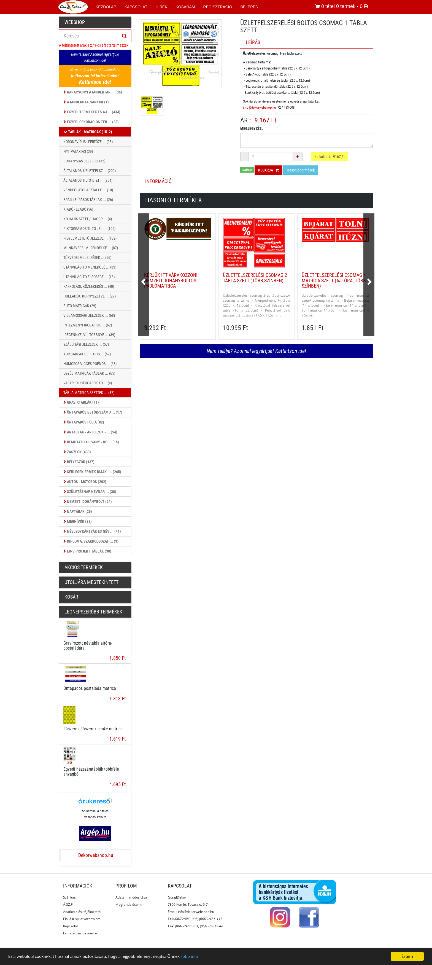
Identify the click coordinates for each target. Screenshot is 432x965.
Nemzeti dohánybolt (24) (87, 501)
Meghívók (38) (77, 521)
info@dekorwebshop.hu (259, 107)
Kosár (71, 597)
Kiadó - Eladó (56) (78, 209)
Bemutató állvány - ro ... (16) (91, 442)
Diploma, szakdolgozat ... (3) (90, 541)
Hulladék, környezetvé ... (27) (89, 296)
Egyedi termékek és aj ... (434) (91, 112)
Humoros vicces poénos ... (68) (90, 363)
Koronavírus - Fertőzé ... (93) (88, 142)
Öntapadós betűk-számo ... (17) (92, 412)
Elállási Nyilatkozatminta (82, 918)
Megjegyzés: (251, 128)
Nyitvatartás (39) (78, 151)
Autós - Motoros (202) (84, 481)
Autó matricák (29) (79, 306)
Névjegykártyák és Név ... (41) (92, 531)
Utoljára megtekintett (91, 582)
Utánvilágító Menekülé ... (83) (89, 267)
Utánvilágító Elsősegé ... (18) (89, 277)
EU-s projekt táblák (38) (87, 551)
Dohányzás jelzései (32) (84, 161)
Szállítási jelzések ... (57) (86, 344)
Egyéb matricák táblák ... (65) (89, 373)
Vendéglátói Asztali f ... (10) (88, 190)
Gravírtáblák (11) (81, 402)
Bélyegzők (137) (78, 462)
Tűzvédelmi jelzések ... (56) (87, 257)
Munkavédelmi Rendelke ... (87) (90, 248)
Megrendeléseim (128, 904)
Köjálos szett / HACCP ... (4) (87, 219)
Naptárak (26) (77, 511)
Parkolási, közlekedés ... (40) (88, 286)
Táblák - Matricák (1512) (87, 132)
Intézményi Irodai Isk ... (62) (87, 325)
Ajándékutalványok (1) (86, 102)
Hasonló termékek (301, 170)
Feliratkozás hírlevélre (80, 933)
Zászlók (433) (77, 452)
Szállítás (69, 897)
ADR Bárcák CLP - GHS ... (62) (87, 354)
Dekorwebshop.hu (95, 855)
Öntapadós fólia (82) (83, 422)
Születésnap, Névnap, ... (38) (89, 491)
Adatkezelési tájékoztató (82, 911)
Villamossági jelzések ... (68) (89, 315)
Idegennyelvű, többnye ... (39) (89, 335)
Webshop (74, 22)
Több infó (192, 957)
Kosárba (268, 170)
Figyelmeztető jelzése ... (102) (90, 238)
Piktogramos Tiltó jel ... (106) (89, 228)
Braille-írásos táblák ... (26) (88, 199)
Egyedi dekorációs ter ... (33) (91, 122)
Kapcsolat (70, 926)
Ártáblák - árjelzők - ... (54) (90, 432)
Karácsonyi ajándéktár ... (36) (92, 92)
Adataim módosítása (131, 897)
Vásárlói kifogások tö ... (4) (87, 383)
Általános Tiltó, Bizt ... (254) (87, 180)
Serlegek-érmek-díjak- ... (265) (92, 472)
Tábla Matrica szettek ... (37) (88, 392)
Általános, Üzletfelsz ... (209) (89, 170)
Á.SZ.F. (68, 904)
